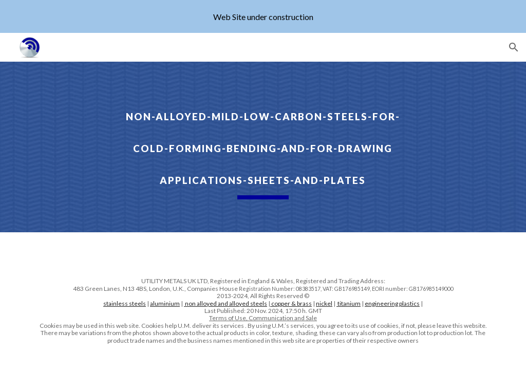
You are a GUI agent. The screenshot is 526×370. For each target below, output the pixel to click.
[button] (513, 47)
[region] (263, 16)
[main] (263, 146)
